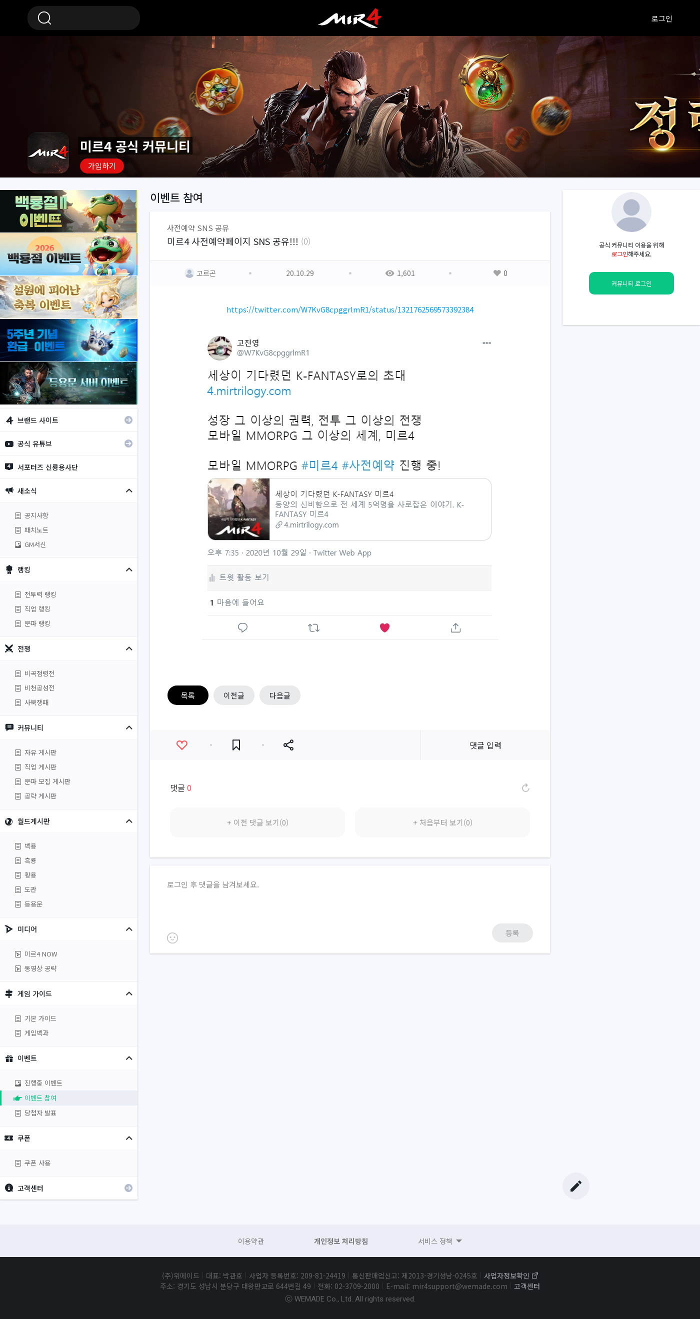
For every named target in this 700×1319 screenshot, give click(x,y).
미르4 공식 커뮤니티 (350, 18)
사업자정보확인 (507, 1275)
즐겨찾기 (236, 745)
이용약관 (251, 1241)
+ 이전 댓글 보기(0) (257, 822)
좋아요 (181, 745)
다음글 (280, 695)
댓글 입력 (486, 745)
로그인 (662, 18)
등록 (513, 933)
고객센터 (527, 1286)
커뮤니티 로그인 (632, 283)
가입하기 (102, 165)
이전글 (234, 695)
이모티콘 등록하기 (172, 938)
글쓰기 (576, 1186)
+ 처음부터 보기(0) (442, 822)
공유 (288, 745)
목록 (188, 695)
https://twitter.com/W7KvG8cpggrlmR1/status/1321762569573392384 (350, 309)
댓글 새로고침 (525, 787)
